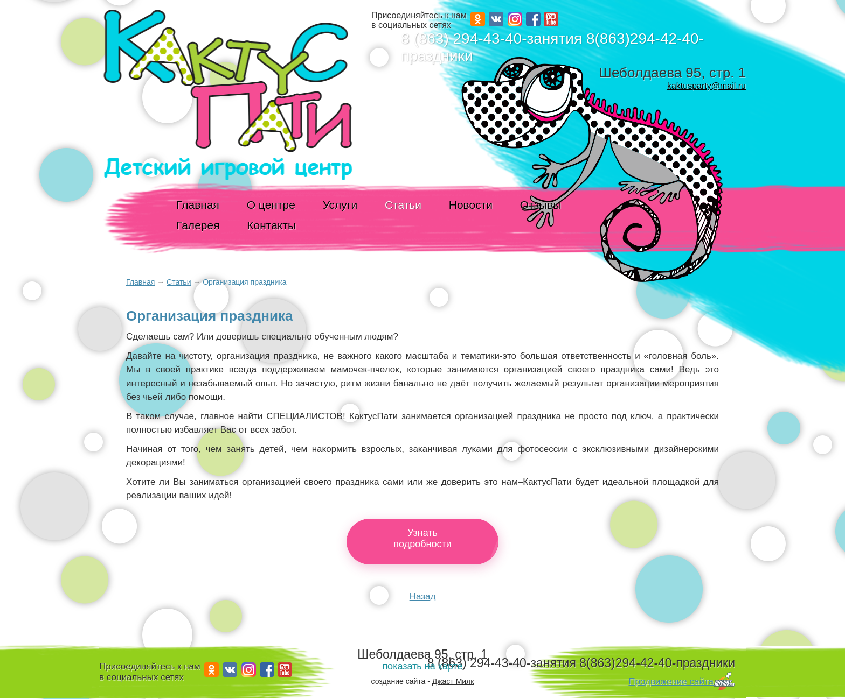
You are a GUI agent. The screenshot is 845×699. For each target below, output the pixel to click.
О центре (271, 205)
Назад (423, 596)
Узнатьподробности (422, 538)
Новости (471, 205)
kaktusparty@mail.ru (706, 85)
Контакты (271, 225)
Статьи (403, 205)
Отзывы (541, 205)
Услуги (340, 205)
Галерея (198, 225)
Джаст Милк (453, 681)
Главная (197, 205)
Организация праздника (244, 282)
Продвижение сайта (671, 681)
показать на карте (422, 666)
